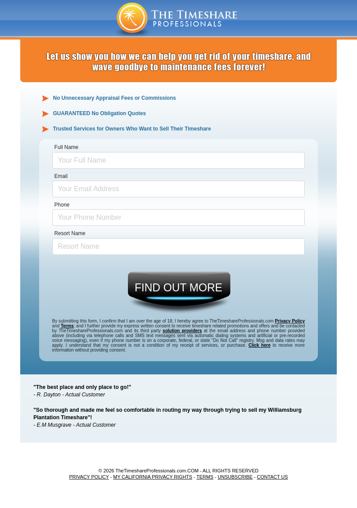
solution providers (182, 330)
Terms (67, 325)
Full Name (67, 147)
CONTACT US (272, 476)
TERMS (205, 476)
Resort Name (70, 233)
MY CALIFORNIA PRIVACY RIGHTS (152, 476)
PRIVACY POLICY (89, 476)
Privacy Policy (290, 321)
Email (61, 176)
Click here (259, 345)
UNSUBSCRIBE (235, 476)
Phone (62, 205)
